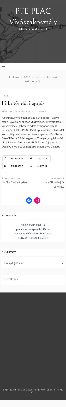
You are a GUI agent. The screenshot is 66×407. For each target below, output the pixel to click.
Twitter (37, 158)
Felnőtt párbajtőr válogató (54, 184)
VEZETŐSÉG (38, 237)
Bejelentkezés (10, 278)
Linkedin (37, 166)
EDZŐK (24, 237)
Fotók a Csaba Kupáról (14, 182)
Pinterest (13, 166)
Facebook (13, 158)
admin (43, 111)
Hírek (5, 95)
